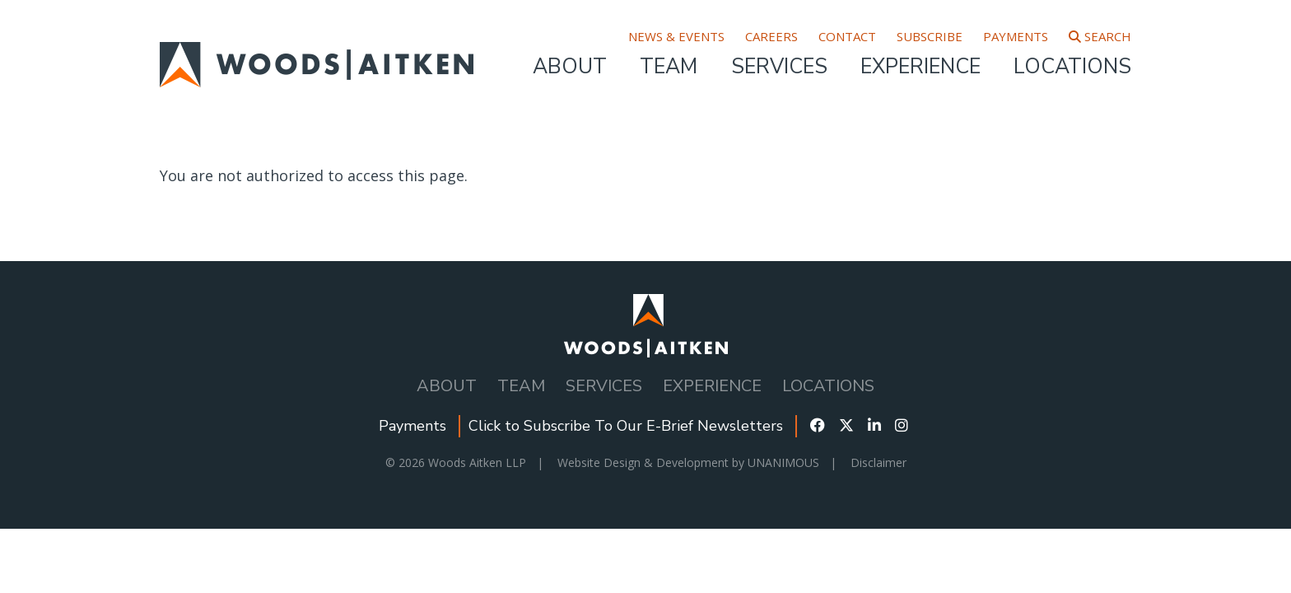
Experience (920, 67)
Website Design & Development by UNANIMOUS (688, 462)
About (570, 67)
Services (779, 67)
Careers (771, 36)
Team (668, 67)
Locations (1072, 67)
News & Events (676, 36)
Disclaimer (878, 462)
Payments (1015, 36)
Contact (847, 36)
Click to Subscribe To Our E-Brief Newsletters (625, 426)
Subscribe (929, 36)
